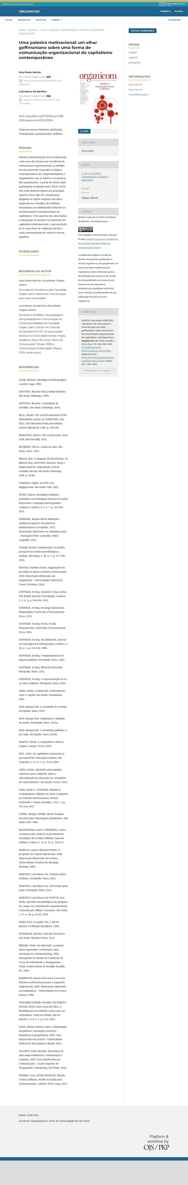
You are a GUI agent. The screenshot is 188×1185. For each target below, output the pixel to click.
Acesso (179, 11)
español (133, 57)
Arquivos (24, 19)
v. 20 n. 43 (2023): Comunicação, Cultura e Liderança (72, 30)
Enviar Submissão (142, 30)
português (134, 62)
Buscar (174, 19)
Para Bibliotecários (138, 94)
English (133, 52)
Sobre (56, 19)
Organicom (29, 11)
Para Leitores (136, 84)
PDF (85, 131)
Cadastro (165, 11)
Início (22, 30)
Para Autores (135, 89)
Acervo (33, 30)
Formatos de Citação (97, 370)
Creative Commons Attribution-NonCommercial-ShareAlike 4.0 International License (98, 243)
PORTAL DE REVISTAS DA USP (17, 4)
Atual (9, 19)
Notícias (40, 19)
